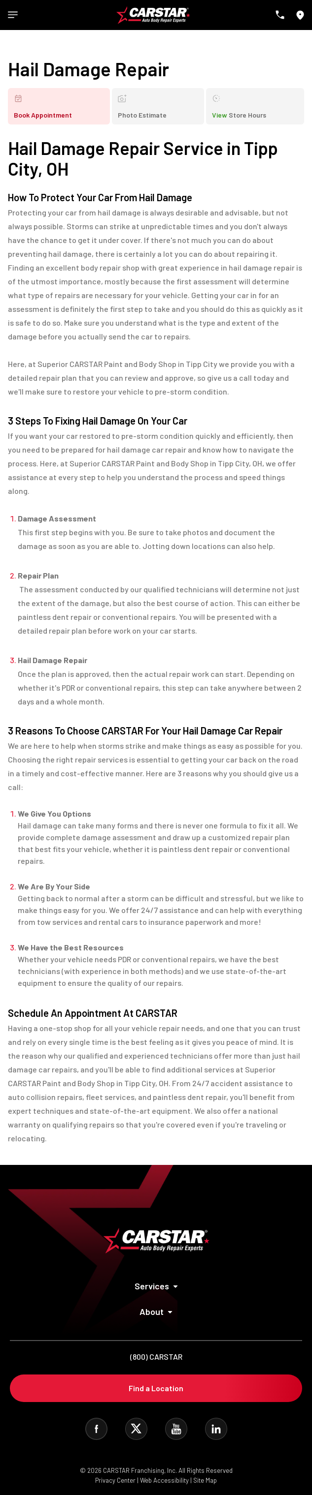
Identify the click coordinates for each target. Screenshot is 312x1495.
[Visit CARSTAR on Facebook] (96, 1429)
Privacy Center (116, 1480)
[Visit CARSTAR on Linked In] (216, 1429)
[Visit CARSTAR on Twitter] (136, 1429)
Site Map (205, 1480)
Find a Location (156, 1388)
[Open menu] (13, 14)
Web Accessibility (164, 1480)
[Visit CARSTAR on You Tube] (176, 1429)
